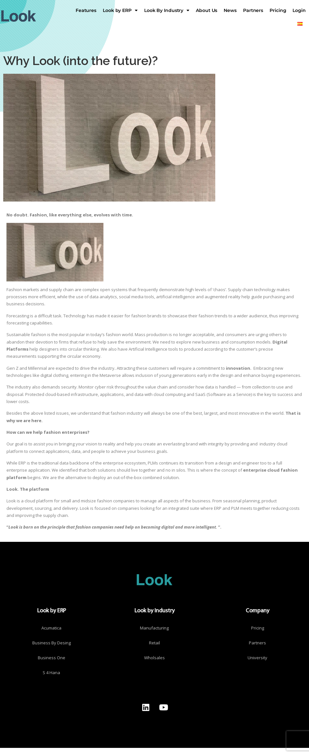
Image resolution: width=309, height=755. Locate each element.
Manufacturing (154, 628)
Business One (51, 658)
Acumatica (51, 628)
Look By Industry (166, 10)
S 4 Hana (51, 672)
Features (86, 10)
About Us (206, 10)
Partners (253, 10)
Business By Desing (51, 643)
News (230, 10)
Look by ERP (120, 10)
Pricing (278, 10)
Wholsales (154, 658)
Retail (154, 643)
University (257, 658)
